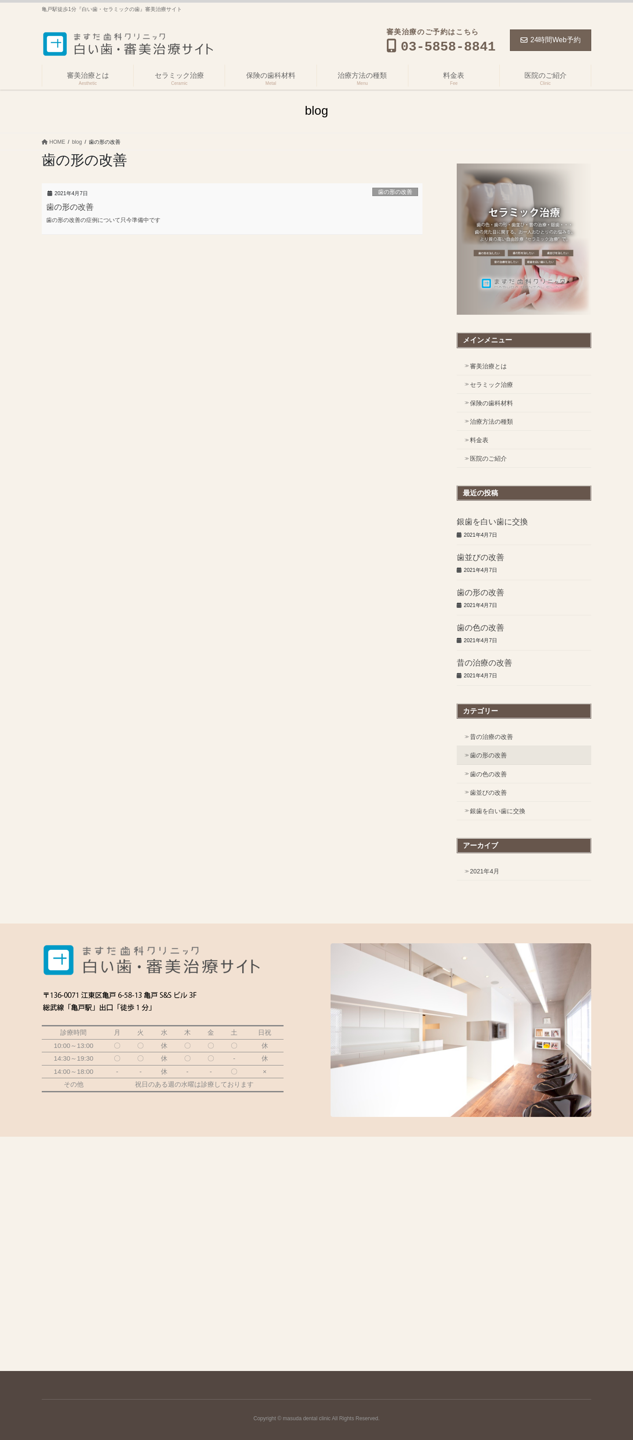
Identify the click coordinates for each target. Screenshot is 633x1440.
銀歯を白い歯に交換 (492, 521)
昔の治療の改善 (484, 662)
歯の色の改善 (480, 627)
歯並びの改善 (480, 557)
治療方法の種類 (491, 421)
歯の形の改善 (395, 192)
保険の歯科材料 (491, 403)
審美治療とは (488, 366)
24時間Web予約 (550, 40)
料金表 (479, 440)
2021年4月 (484, 871)
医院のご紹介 (488, 458)
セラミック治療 (491, 384)
